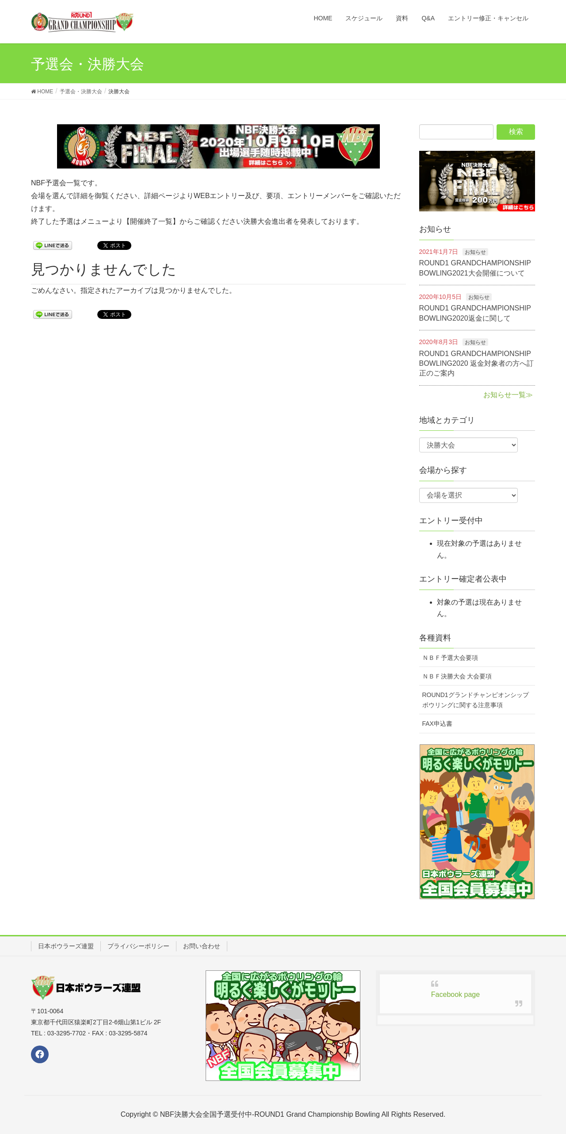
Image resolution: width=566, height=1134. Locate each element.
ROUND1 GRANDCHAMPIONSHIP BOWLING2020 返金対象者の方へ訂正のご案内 (476, 363)
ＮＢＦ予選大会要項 (450, 657)
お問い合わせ (201, 946)
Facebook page (455, 994)
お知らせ (475, 252)
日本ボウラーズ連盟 (66, 946)
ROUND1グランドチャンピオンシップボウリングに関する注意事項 (475, 700)
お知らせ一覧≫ (508, 394)
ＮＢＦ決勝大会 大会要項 (457, 676)
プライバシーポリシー (138, 946)
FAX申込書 (437, 723)
